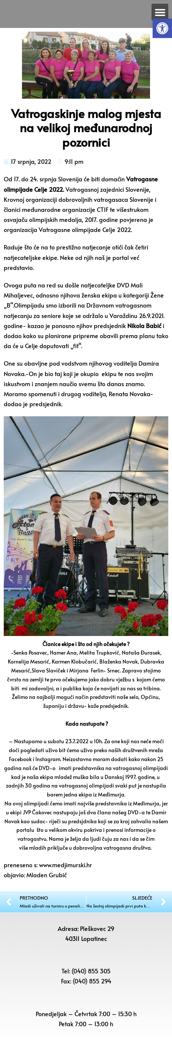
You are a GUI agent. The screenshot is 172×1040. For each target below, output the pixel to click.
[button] (162, 28)
